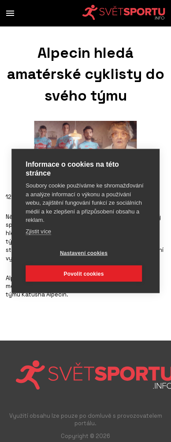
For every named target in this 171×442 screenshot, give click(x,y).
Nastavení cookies (84, 253)
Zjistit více (38, 231)
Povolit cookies (83, 273)
